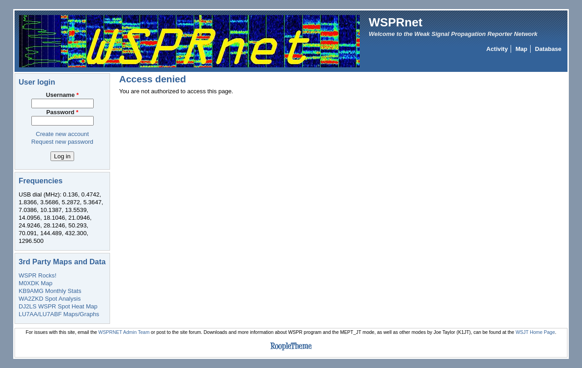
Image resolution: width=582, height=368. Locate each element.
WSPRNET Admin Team (124, 332)
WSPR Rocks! (37, 275)
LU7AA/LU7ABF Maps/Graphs (59, 314)
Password (62, 112)
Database (548, 48)
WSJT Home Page (535, 332)
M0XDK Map (35, 283)
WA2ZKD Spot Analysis (49, 298)
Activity (497, 48)
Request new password (62, 141)
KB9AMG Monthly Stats (50, 290)
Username (62, 94)
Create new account (62, 134)
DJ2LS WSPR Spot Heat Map (58, 306)
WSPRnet (395, 22)
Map (521, 48)
